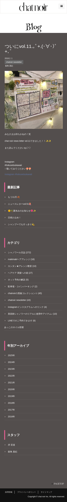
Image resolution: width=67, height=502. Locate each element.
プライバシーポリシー (26, 492)
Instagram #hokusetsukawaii (18, 174)
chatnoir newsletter (14, 62)
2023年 (11, 369)
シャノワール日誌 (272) (19, 252)
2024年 (11, 362)
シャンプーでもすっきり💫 (21, 224)
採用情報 (8, 492)
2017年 (11, 410)
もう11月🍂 (14, 197)
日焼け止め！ (14, 217)
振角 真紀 (9, 66)
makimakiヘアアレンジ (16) (21, 259)
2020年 (11, 389)
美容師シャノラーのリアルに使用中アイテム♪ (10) (32, 314)
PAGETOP (59, 483)
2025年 (11, 355)
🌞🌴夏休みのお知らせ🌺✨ (22, 211)
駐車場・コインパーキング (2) (22, 286)
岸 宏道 (11, 445)
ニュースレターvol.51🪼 (19, 204)
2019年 (11, 396)
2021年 (11, 382)
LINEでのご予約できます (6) (22, 320)
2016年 (11, 416)
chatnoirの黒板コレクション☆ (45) (25, 293)
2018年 (11, 403)
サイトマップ (46, 492)
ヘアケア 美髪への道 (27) (20, 273)
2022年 (11, 376)
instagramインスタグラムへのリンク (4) (27, 307)
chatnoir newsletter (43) (19, 300)
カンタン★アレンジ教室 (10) (22, 266)
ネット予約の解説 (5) (18, 279)
